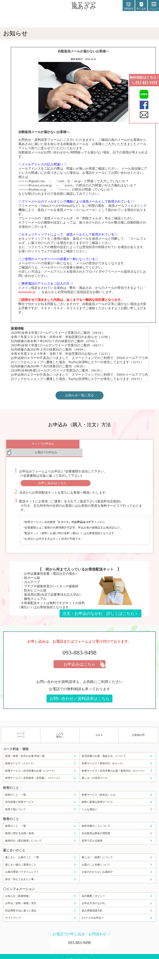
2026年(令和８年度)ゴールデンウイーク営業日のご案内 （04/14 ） (58, 332)
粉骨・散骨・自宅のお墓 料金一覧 (25, 749)
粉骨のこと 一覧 (15, 788)
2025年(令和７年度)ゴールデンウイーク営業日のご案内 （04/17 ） (58, 345)
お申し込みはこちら (52, 476)
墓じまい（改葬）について (97, 850)
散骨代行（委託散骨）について (23, 834)
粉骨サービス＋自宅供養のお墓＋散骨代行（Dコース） (114, 764)
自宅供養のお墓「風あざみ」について (104, 749)
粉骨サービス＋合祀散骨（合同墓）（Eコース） (33, 771)
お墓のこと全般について (96, 858)
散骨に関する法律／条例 (19, 826)
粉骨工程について (15, 802)
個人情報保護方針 (92, 903)
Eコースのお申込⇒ (93, 911)
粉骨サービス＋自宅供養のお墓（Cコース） (30, 764)
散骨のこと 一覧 (15, 819)
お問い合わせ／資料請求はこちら (79, 692)
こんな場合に (60, 728)
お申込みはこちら (79, 657)
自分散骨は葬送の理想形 (96, 826)
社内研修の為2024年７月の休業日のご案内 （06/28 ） (49, 366)
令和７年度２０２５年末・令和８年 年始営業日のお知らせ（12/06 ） (61, 337)
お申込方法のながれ (93, 896)
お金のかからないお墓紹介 (97, 865)
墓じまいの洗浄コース (95, 771)
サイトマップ (13, 911)
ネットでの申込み (43, 445)
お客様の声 (138, 728)
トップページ (21, 728)
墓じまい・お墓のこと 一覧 (22, 850)
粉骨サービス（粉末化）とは (98, 788)
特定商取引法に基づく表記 (20, 903)
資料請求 (128, 6)
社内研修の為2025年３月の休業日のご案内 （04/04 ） (49, 349)
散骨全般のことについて (96, 819)
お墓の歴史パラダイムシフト (22, 865)
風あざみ (84, 5)
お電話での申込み (116, 445)
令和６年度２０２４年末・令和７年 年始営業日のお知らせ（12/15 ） (61, 353)
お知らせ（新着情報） (18, 889)
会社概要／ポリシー (93, 889)
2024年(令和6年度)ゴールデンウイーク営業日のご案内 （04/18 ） (57, 370)
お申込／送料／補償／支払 (20, 896)
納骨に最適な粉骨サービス (97, 795)
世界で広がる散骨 (92, 834)
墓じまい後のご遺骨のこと (20, 858)
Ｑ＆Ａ (99, 728)
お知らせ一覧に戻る (79, 395)
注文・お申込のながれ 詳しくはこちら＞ (100, 607)
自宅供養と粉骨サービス (19, 795)
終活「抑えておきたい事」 (20, 872)
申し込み (141, 6)
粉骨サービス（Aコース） (20, 756)
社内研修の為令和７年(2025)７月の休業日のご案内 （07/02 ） (55, 341)
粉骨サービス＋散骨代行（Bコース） (103, 756)
